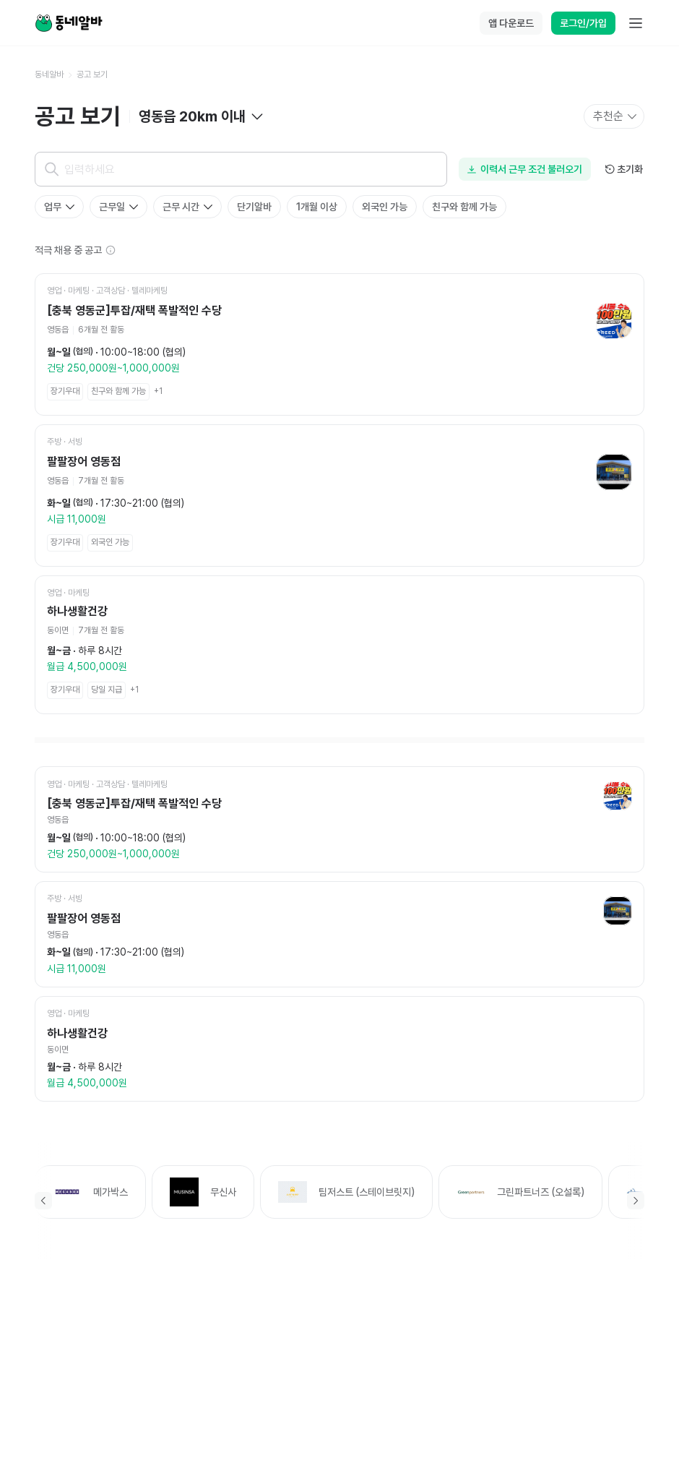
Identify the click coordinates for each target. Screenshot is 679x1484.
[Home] (69, 23)
